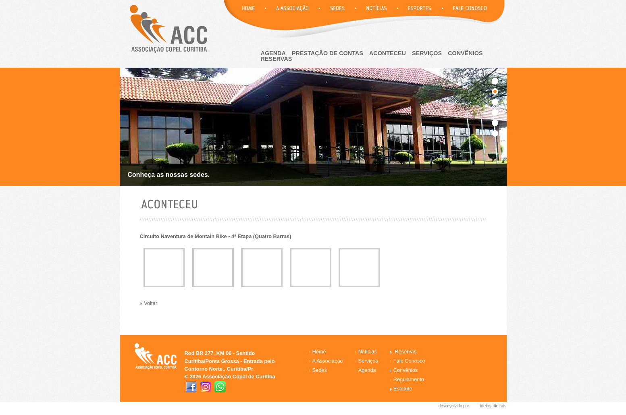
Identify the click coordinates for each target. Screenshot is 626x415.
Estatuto (402, 389)
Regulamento (408, 379)
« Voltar (148, 303)
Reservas (405, 352)
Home (319, 352)
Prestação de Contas (327, 53)
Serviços (427, 53)
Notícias (367, 352)
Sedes (319, 370)
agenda (273, 53)
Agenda (367, 370)
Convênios (465, 53)
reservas (276, 59)
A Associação (327, 361)
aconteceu (387, 53)
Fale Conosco (409, 361)
